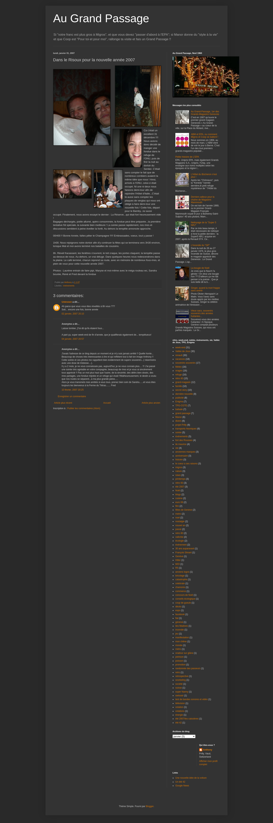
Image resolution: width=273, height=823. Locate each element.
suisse (178, 687)
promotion (180, 664)
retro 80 (179, 533)
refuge (178, 374)
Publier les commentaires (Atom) (83, 408)
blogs (178, 494)
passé (178, 529)
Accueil (107, 403)
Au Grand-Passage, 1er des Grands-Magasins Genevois (205, 113)
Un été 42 (180, 782)
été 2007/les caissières (186, 718)
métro (178, 649)
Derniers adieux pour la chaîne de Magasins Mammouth (202, 200)
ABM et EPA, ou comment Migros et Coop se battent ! (204, 135)
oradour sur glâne (184, 653)
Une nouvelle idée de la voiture (191, 778)
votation (179, 707)
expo (177, 610)
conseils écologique (185, 598)
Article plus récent (63, 403)
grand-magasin (183, 382)
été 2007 (179, 486)
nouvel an (180, 525)
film (177, 506)
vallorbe (179, 537)
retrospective (181, 676)
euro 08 (179, 502)
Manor (178, 417)
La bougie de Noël (200, 268)
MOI (177, 564)
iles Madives (181, 626)
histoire (179, 459)
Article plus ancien (151, 403)
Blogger (150, 806)
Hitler (178, 560)
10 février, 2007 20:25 (73, 389)
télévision (180, 703)
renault (178, 355)
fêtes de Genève (183, 510)
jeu (176, 633)
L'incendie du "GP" (200, 245)
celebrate (180, 583)
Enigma (179, 401)
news (178, 475)
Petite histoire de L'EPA (187, 157)
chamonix (180, 587)
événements (69, 286)
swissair (179, 695)
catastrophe (181, 579)
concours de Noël (184, 595)
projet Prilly (181, 425)
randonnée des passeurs (187, 668)
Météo (178, 367)
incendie (179, 629)
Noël (177, 490)
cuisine (178, 498)
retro (177, 672)
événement (181, 544)
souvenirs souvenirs (185, 363)
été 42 (178, 722)
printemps (180, 479)
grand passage (182, 413)
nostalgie (179, 521)
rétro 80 (179, 378)
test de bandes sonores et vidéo (191, 699)
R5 (176, 568)
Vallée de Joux (182, 351)
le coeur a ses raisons (186, 463)
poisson (179, 661)
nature (178, 471)
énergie (179, 715)
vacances (180, 359)
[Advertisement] (75, 421)
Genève (179, 556)
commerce (180, 591)
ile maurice (180, 444)
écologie (179, 540)
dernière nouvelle (184, 394)
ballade (179, 409)
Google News (182, 785)
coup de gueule (183, 602)
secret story (181, 390)
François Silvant (183, 552)
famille (178, 386)
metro (178, 514)
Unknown (67, 302)
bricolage (180, 575)
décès (178, 606)
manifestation (182, 637)
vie (176, 448)
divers (178, 421)
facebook (180, 614)
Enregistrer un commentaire (72, 396)
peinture (179, 657)
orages (178, 370)
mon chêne (181, 641)
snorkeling (180, 680)
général (179, 622)
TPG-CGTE (181, 405)
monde (178, 645)
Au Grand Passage (101, 18)
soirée (178, 432)
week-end (180, 347)
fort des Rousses (183, 440)
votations (179, 711)
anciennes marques (185, 451)
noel (177, 517)
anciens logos (182, 572)
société (179, 684)
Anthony (207, 749)
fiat (176, 618)
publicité (179, 397)
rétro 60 (179, 483)
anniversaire (181, 455)
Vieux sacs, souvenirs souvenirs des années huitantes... (202, 313)
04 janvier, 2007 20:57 (73, 339)
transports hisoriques (185, 428)
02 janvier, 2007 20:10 (73, 313)
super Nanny (181, 691)
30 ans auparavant (184, 548)
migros (178, 467)
